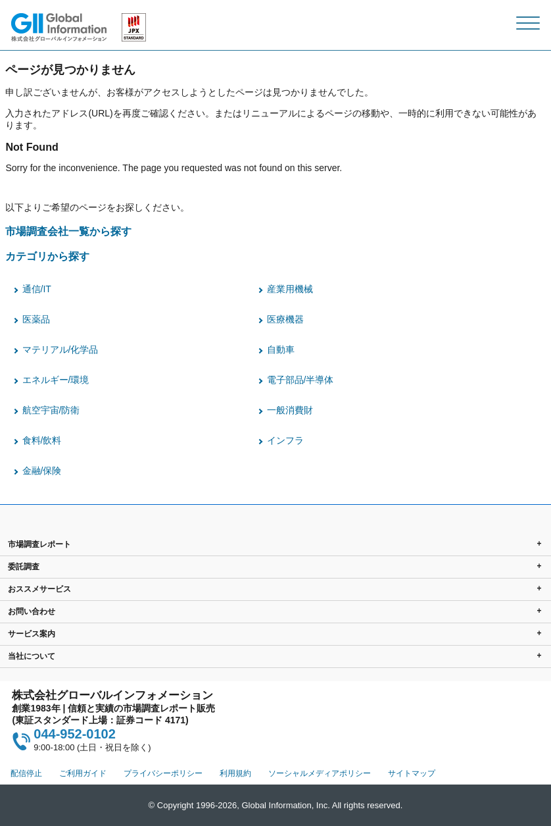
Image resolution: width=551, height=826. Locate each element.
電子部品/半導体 (300, 379)
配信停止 (26, 773)
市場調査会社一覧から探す (68, 231)
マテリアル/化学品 (60, 349)
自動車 (281, 349)
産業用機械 (290, 289)
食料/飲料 (42, 440)
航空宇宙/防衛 (51, 410)
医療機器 (285, 319)
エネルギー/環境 (55, 379)
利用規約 (235, 773)
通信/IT (36, 289)
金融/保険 (42, 470)
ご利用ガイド (83, 773)
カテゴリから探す (47, 256)
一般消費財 (290, 410)
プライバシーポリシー (163, 773)
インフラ (285, 440)
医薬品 (36, 319)
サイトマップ (411, 773)
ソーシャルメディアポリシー (319, 773)
